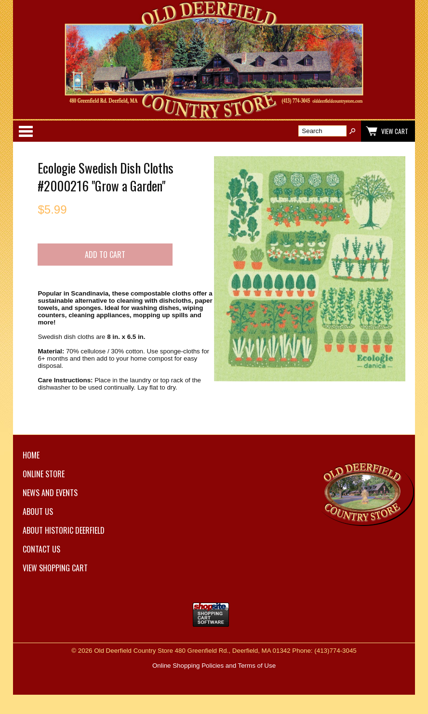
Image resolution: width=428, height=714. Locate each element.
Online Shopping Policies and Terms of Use (214, 665)
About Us (38, 511)
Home (31, 455)
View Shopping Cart (55, 568)
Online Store (44, 474)
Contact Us (41, 549)
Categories (25, 131)
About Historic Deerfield (64, 530)
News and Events (50, 492)
